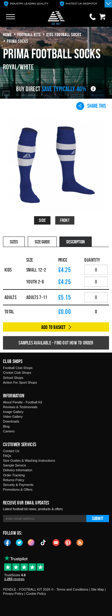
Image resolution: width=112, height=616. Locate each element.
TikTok (43, 542)
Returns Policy (13, 480)
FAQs (7, 456)
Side (42, 220)
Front (65, 220)
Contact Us (11, 451)
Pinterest (68, 542)
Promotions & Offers (18, 489)
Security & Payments (18, 485)
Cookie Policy (36, 593)
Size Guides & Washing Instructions (29, 460)
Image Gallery (13, 412)
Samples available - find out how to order (56, 342)
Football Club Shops (18, 368)
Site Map (97, 589)
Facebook (7, 542)
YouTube (56, 542)
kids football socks (64, 34)
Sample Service (14, 465)
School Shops (13, 377)
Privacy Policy (13, 593)
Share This (91, 106)
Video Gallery (13, 416)
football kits (29, 34)
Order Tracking (14, 475)
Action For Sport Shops (20, 382)
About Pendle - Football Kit (22, 402)
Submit (97, 518)
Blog (6, 426)
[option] (26, 3)
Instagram (31, 542)
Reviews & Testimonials (20, 407)
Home (7, 34)
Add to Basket (53, 327)
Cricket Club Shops (17, 372)
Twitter (19, 542)
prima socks (17, 41)
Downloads (11, 421)
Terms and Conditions (72, 589)
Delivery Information (17, 470)
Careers (9, 431)
